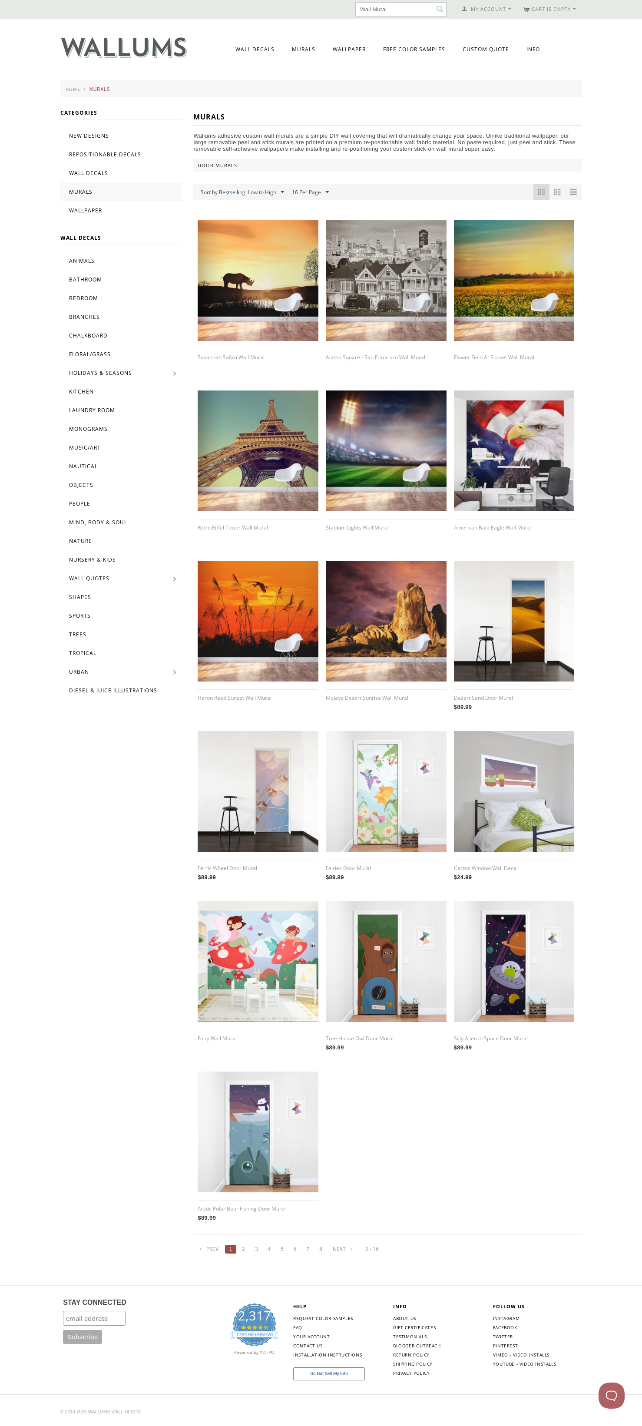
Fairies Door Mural (348, 868)
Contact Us (307, 1346)
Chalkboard (88, 335)
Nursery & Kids (92, 559)
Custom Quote (486, 49)
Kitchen (81, 391)
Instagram (506, 1318)
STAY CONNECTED (94, 1302)
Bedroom (83, 298)
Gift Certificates (414, 1327)
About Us (404, 1318)
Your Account (311, 1336)
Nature (80, 541)
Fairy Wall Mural (217, 1038)
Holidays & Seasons (100, 373)
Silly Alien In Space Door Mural (491, 1038)
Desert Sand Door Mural (483, 697)
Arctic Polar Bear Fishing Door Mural (242, 1208)
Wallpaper (349, 49)
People (79, 503)
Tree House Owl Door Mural (360, 1038)
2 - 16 (372, 1249)
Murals (303, 49)
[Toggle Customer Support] (612, 1396)
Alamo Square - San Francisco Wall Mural (375, 357)
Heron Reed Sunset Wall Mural (234, 697)
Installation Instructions (327, 1355)
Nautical (83, 466)
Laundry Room (92, 410)
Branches (84, 317)
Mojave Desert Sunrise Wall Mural (367, 697)
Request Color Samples (323, 1318)
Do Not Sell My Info (329, 1373)
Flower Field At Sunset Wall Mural (494, 357)
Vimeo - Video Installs (521, 1355)
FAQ (297, 1327)
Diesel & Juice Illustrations (113, 690)
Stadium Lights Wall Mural (357, 527)
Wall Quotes (89, 578)
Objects (81, 485)
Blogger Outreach (417, 1346)
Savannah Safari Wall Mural (231, 357)
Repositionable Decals (105, 154)
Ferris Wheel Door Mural (227, 868)
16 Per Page (310, 192)
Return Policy (411, 1355)
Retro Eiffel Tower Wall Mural (233, 527)
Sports (80, 615)
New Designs (89, 135)
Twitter (503, 1336)
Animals (82, 261)
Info (533, 49)
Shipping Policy (413, 1364)
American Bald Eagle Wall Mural (493, 527)
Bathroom (85, 279)
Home (73, 89)
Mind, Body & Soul (98, 522)
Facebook (505, 1327)
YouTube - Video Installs (524, 1364)
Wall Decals (255, 49)
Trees (77, 634)
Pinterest (505, 1346)
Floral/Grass (90, 354)
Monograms (88, 429)
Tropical (82, 653)
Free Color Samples (414, 49)
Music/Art (85, 447)
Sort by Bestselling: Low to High (242, 192)
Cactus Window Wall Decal (486, 868)
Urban (79, 671)
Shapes (80, 597)
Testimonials (410, 1336)
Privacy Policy (411, 1373)
